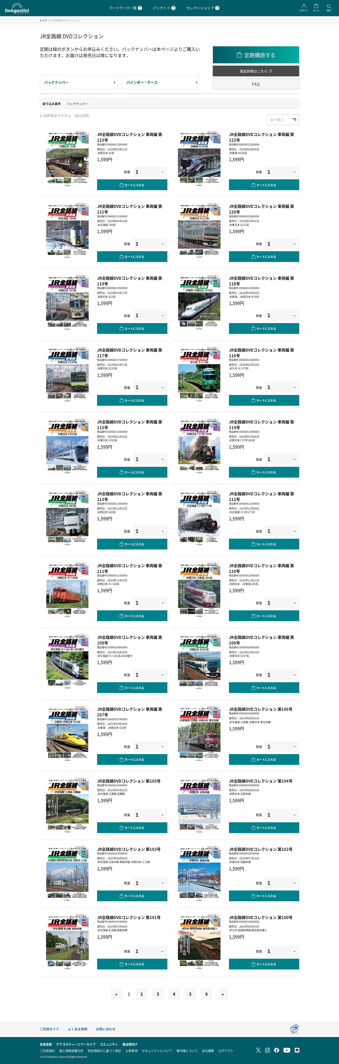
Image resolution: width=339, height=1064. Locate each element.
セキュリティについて (157, 1050)
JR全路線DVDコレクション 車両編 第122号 (261, 137)
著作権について (187, 1050)
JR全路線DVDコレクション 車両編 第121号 (129, 209)
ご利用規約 (47, 1050)
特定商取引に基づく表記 (104, 1050)
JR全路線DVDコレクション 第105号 (129, 781)
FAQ (256, 84)
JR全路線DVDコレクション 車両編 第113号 (129, 496)
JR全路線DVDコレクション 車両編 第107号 (129, 711)
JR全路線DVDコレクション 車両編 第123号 (129, 137)
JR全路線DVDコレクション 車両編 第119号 (129, 280)
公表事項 (131, 1050)
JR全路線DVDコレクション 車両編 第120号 (261, 209)
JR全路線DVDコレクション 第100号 (261, 917)
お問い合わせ (105, 1029)
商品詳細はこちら (253, 71)
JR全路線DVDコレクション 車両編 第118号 (261, 280)
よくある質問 (77, 1029)
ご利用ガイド (49, 1029)
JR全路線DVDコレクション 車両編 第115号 (129, 424)
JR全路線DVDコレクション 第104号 (261, 781)
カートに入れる (134, 185)
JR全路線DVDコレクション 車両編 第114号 (261, 424)
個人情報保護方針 (71, 1050)
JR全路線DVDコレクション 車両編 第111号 (129, 568)
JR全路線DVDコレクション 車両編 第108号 (261, 640)
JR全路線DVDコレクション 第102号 (261, 849)
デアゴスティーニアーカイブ (76, 1044)
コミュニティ (109, 1044)
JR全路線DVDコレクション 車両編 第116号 (261, 352)
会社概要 (208, 1050)
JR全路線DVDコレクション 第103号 (129, 849)
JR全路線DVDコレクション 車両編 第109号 (129, 640)
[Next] (222, 993)
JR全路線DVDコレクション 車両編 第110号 (261, 568)
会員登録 (46, 1044)
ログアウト (225, 1050)
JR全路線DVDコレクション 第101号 (129, 917)
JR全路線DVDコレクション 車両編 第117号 (129, 352)
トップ (43, 20)
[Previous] (116, 993)
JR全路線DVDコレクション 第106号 (261, 709)
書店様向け (130, 1044)
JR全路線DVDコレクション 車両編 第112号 (261, 496)
